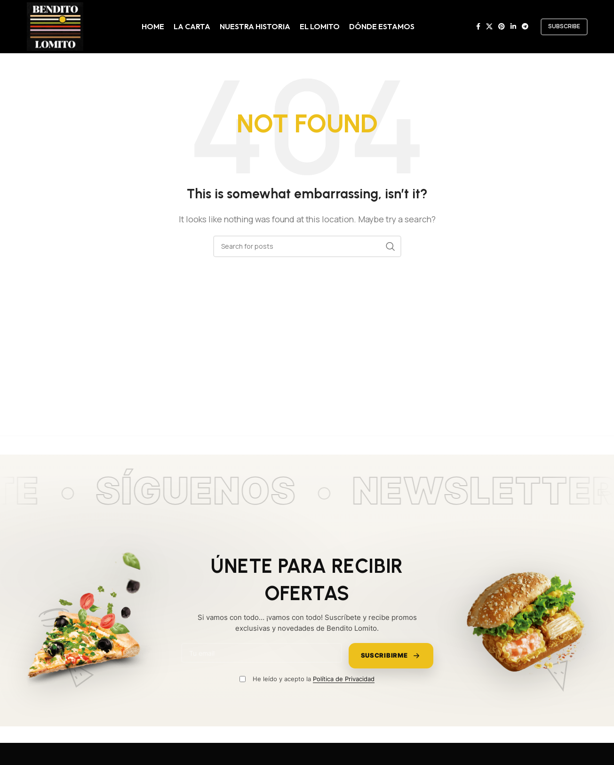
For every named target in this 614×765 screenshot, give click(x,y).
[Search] (307, 246)
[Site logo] (55, 26)
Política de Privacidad (344, 679)
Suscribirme (391, 655)
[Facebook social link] (478, 26)
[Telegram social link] (525, 26)
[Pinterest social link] (501, 26)
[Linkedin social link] (513, 26)
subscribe (564, 26)
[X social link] (489, 26)
